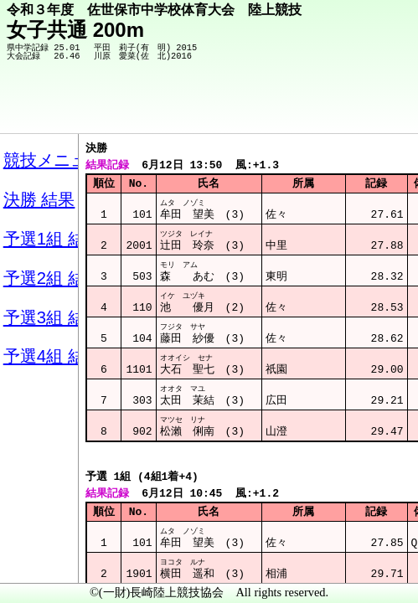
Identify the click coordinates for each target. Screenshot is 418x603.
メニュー (47, 560)
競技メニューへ (347, 110)
